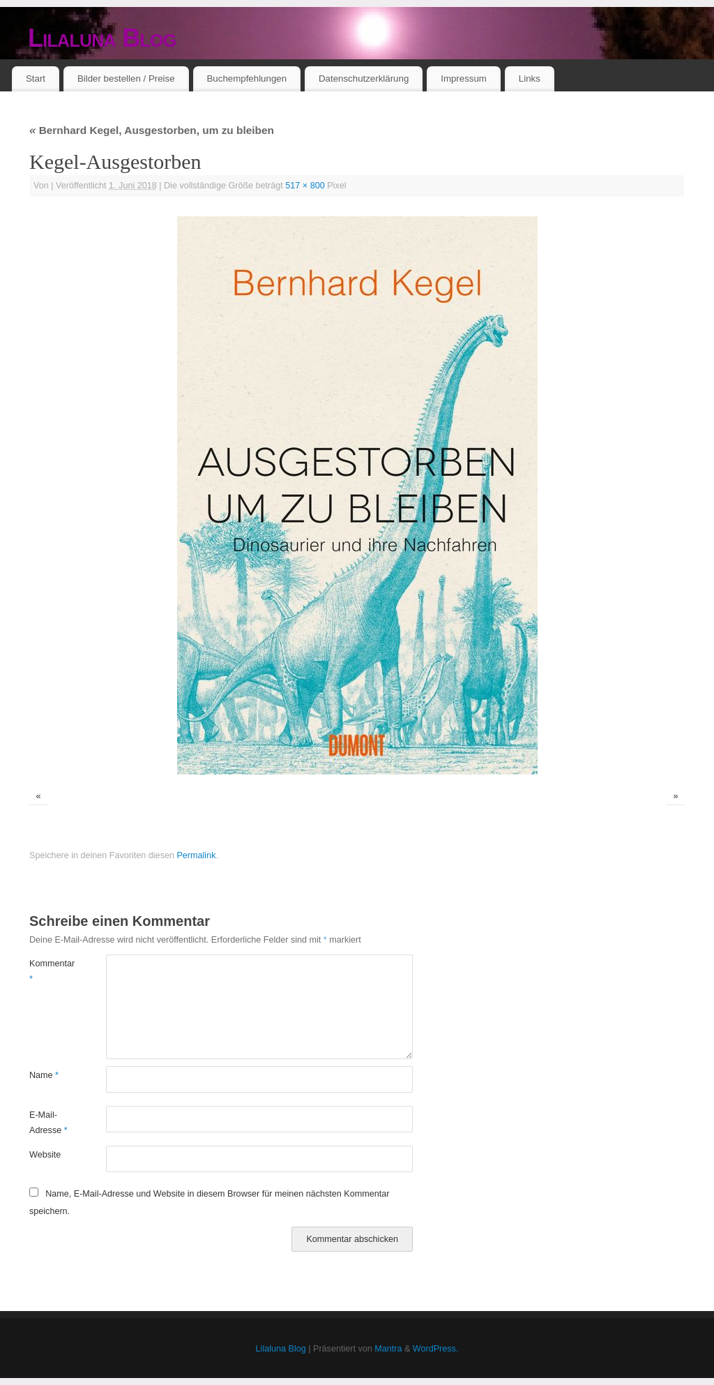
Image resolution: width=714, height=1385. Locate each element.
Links (529, 78)
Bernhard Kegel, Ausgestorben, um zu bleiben (151, 130)
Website (45, 1155)
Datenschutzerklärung (364, 78)
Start (35, 78)
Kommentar (48, 971)
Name (44, 1075)
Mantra (388, 1349)
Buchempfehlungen (246, 78)
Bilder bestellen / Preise (126, 78)
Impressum (464, 78)
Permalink (195, 855)
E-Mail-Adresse (48, 1122)
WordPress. (436, 1349)
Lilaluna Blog (102, 38)
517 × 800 (304, 185)
